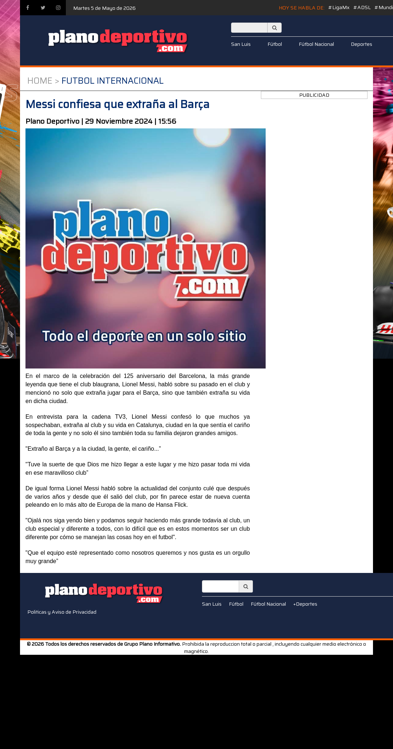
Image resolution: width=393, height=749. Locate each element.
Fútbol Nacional (316, 44)
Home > (43, 81)
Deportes (361, 44)
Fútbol (274, 44)
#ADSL (362, 7)
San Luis (241, 44)
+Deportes (305, 603)
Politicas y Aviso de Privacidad (61, 612)
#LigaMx (339, 7)
